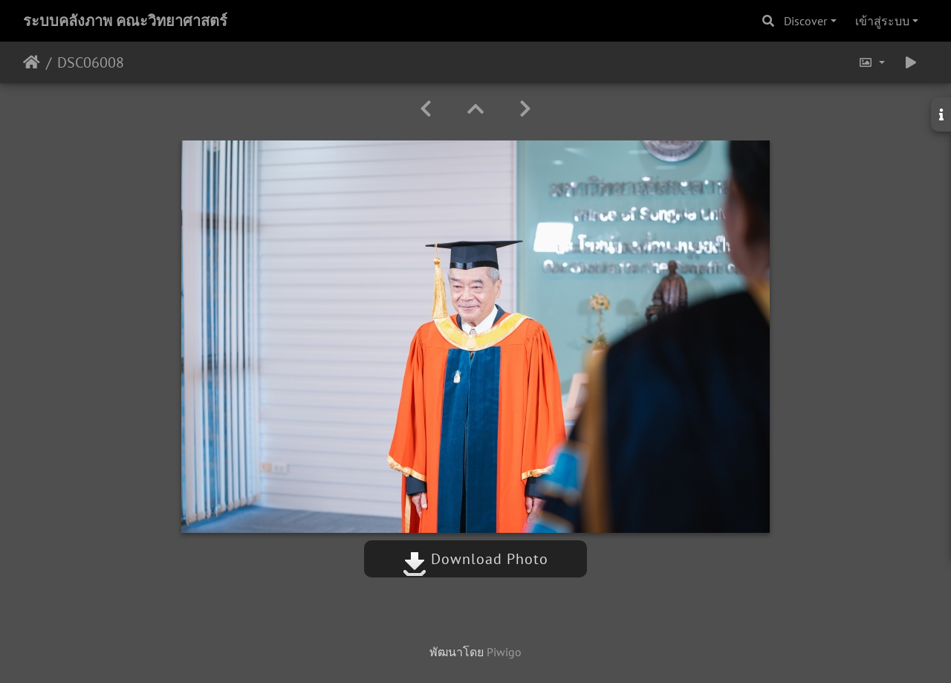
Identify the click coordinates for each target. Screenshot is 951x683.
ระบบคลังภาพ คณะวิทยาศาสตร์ (125, 20)
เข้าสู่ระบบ (882, 20)
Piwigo (504, 651)
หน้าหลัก (31, 62)
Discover (805, 20)
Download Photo (475, 559)
